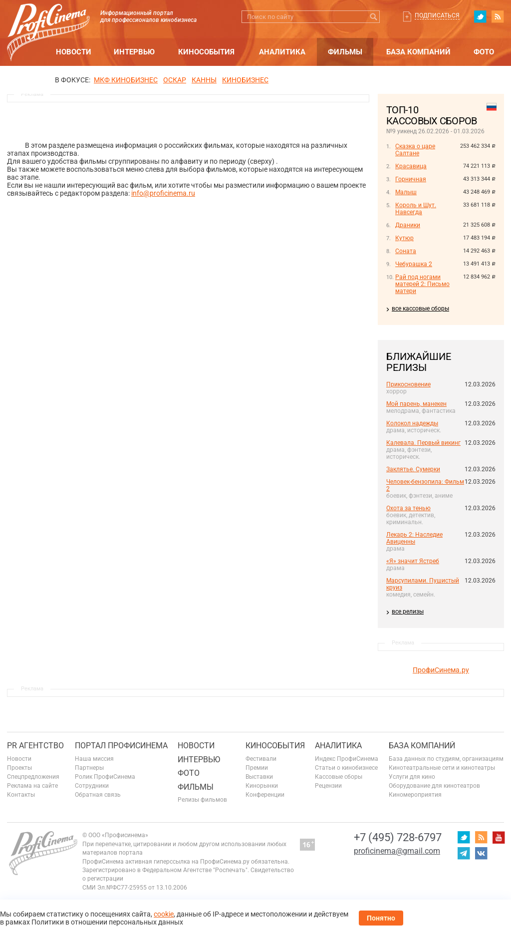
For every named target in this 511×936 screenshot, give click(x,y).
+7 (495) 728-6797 (398, 837)
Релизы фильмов (202, 799)
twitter (480, 16)
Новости (73, 51)
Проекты (19, 767)
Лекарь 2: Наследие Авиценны (414, 538)
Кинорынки (262, 785)
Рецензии (328, 785)
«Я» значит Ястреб (412, 561)
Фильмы (345, 51)
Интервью (134, 51)
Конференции (265, 794)
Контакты (21, 794)
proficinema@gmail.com (397, 851)
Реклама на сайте (32, 785)
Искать (373, 16)
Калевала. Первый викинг (423, 442)
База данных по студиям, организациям (446, 758)
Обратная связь (98, 794)
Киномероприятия (415, 794)
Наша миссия (94, 758)
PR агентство (35, 745)
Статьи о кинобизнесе (346, 767)
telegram (464, 853)
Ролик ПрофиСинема (105, 776)
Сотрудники (92, 785)
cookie (164, 914)
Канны (204, 80)
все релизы (408, 611)
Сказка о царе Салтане (415, 150)
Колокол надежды (412, 423)
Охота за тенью (408, 508)
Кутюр (404, 238)
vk (481, 853)
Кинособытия (206, 51)
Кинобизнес (245, 80)
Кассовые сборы (338, 776)
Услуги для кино (412, 776)
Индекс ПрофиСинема (346, 758)
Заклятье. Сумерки (413, 469)
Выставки (259, 776)
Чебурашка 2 (413, 264)
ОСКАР (174, 80)
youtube (499, 837)
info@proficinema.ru (163, 193)
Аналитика (282, 51)
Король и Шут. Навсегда (415, 209)
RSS (498, 16)
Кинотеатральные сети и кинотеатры (442, 767)
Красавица (411, 166)
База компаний (418, 51)
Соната (405, 251)
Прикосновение (408, 384)
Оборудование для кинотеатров (434, 785)
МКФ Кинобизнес (126, 80)
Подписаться (437, 15)
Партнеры (89, 767)
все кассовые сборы (420, 308)
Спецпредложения (33, 776)
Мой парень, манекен (416, 403)
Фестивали (261, 758)
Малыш (406, 192)
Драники (407, 225)
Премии (257, 767)
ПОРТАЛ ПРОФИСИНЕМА (121, 745)
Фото (484, 51)
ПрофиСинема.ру (441, 670)
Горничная (410, 179)
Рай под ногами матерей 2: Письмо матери (422, 284)
